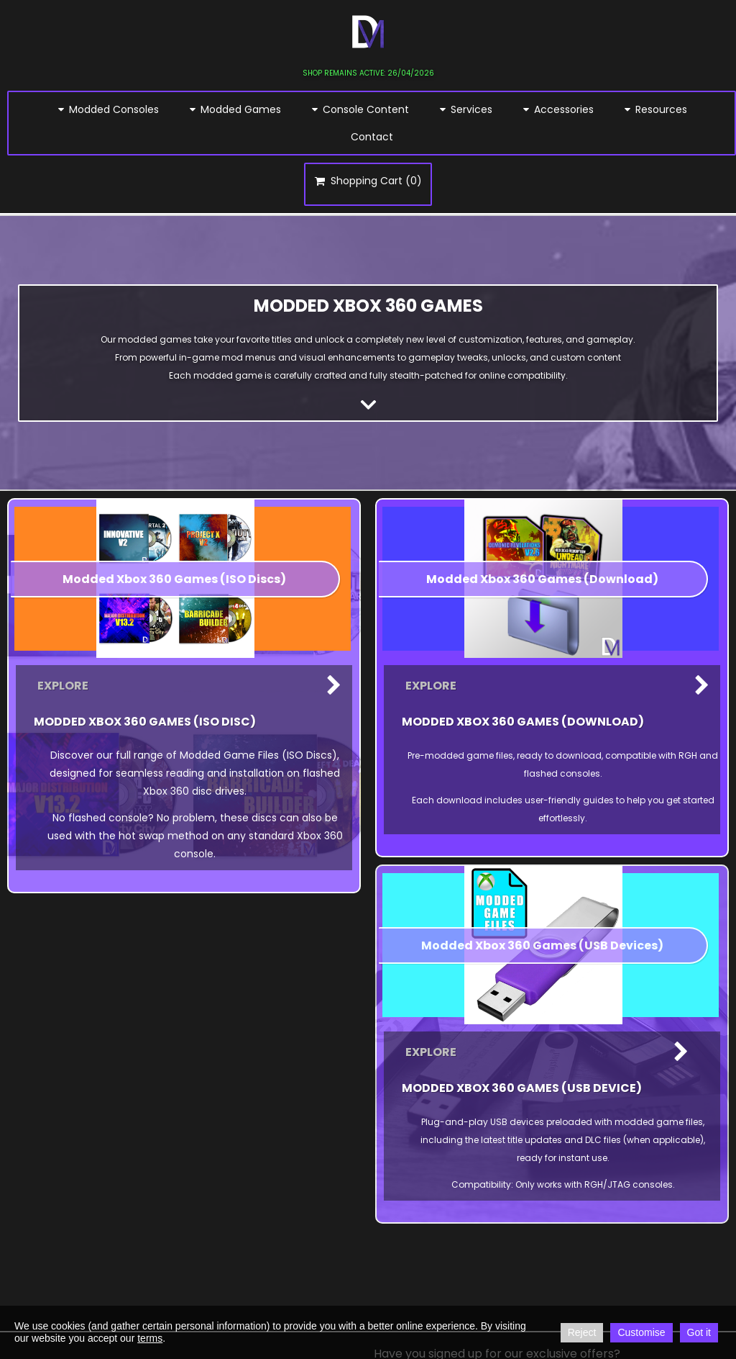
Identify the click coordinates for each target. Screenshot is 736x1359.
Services (465, 109)
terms (149, 1338)
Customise (641, 1332)
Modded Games (234, 109)
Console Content (359, 109)
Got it (699, 1332)
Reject (582, 1332)
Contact (372, 137)
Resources (654, 109)
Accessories (557, 109)
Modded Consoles (107, 109)
